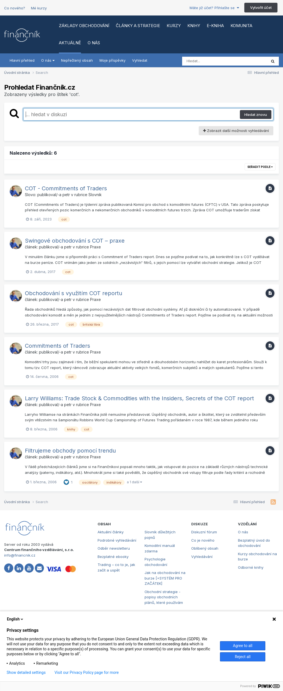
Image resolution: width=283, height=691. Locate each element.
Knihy (193, 25)
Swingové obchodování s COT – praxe (75, 240)
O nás (94, 42)
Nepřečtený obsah (77, 60)
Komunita (241, 25)
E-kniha (215, 25)
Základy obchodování (84, 25)
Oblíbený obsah (204, 548)
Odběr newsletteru (114, 548)
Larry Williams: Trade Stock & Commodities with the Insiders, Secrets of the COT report (139, 398)
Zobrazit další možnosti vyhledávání (236, 130)
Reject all (243, 656)
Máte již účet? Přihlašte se (214, 8)
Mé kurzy (39, 8)
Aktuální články (111, 532)
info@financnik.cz (19, 555)
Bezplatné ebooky (113, 556)
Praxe (95, 247)
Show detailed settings (26, 672)
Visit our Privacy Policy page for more (86, 672)
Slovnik (95, 194)
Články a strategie (138, 25)
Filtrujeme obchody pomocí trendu (70, 450)
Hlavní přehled (22, 60)
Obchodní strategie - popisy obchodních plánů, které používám (164, 597)
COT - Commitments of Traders (66, 188)
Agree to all (242, 645)
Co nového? (14, 8)
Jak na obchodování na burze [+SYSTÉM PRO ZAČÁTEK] (165, 578)
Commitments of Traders (57, 345)
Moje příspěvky (112, 60)
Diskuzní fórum (204, 532)
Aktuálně (70, 42)
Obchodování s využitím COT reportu (73, 293)
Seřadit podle (260, 166)
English (15, 619)
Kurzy (174, 25)
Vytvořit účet (261, 7)
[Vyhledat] (214, 61)
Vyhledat (139, 60)
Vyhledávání (202, 556)
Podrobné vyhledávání (117, 540)
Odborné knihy (250, 567)
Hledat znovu (255, 114)
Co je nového (202, 540)
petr (66, 194)
